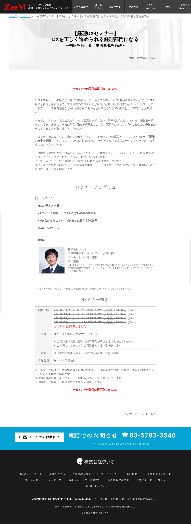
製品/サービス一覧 (31, 474)
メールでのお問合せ (39, 437)
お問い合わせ (30, 480)
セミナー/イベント (150, 7)
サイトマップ (53, 480)
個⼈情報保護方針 (118, 480)
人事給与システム (83, 474)
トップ (13, 16)
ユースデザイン (98, 7)
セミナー (25, 16)
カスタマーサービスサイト (152, 480)
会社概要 (132, 474)
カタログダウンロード (157, 474)
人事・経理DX (81, 6)
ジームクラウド (110, 474)
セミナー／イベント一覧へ (140, 413)
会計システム (57, 474)
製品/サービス (116, 6)
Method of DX (95, 486)
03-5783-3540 (153, 435)
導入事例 (133, 6)
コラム (168, 6)
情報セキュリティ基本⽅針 (85, 480)
